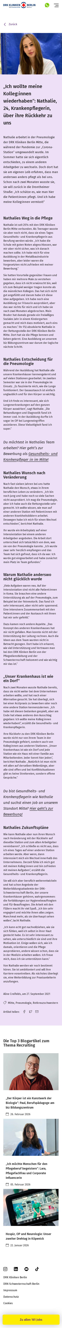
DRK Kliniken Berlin (15, 1277)
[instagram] (5, 1270)
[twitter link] (30, 1011)
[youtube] (26, 1270)
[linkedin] (16, 1270)
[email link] (36, 1011)
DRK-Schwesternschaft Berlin (21, 1283)
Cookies (8, 1303)
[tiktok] (37, 1270)
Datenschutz (11, 1296)
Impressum (10, 1290)
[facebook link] (24, 1011)
